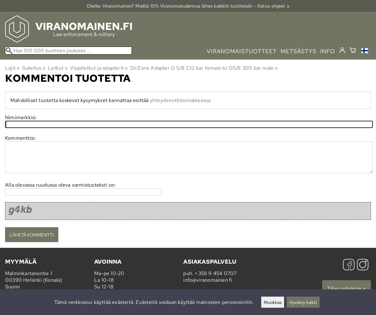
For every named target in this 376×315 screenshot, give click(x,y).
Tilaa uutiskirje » (346, 288)
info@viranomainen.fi (207, 280)
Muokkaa (273, 302)
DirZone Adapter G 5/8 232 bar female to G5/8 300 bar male (204, 68)
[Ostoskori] (352, 51)
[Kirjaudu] (342, 51)
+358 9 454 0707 (216, 273)
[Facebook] (348, 265)
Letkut (58, 68)
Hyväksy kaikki (303, 302)
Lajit (12, 68)
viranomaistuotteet (242, 51)
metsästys (298, 51)
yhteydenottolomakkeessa (180, 100)
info (327, 51)
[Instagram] (362, 265)
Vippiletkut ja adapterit (99, 68)
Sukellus (34, 68)
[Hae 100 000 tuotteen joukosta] (68, 51)
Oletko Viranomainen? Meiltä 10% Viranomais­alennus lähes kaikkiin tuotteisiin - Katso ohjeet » (188, 6)
